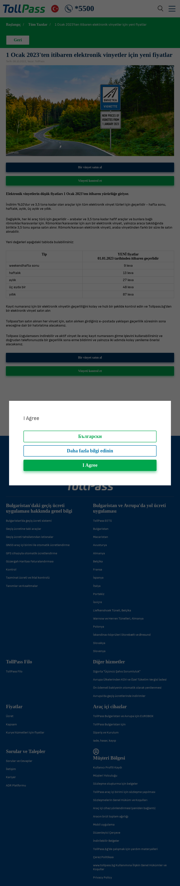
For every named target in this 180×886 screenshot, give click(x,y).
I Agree (90, 465)
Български (90, 436)
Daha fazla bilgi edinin (90, 450)
